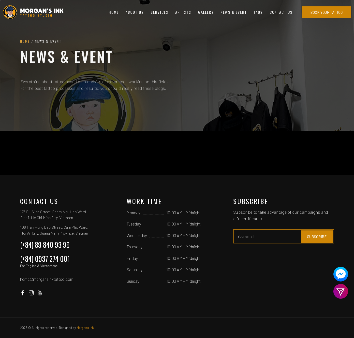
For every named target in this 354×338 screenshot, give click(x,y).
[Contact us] (340, 274)
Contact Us (281, 12)
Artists (183, 12)
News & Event (234, 12)
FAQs (258, 12)
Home (114, 12)
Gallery (206, 12)
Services (159, 12)
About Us (135, 12)
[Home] (33, 12)
